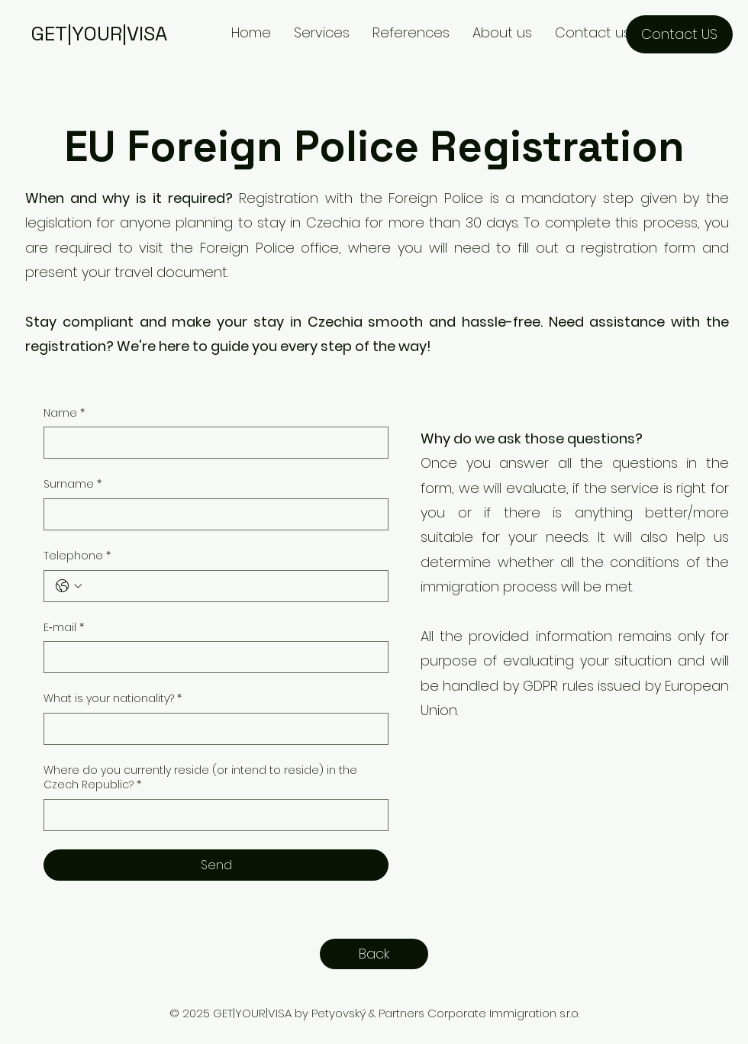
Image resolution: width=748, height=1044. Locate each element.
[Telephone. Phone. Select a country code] (68, 586)
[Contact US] (679, 34)
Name (64, 413)
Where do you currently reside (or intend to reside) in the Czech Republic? (200, 778)
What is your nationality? (113, 699)
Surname (73, 484)
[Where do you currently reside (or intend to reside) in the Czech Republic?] (211, 815)
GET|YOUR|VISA (99, 34)
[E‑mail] (211, 657)
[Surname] (211, 514)
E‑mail (64, 628)
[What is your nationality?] (211, 729)
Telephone (77, 556)
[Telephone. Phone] (231, 586)
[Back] (374, 954)
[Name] (211, 442)
